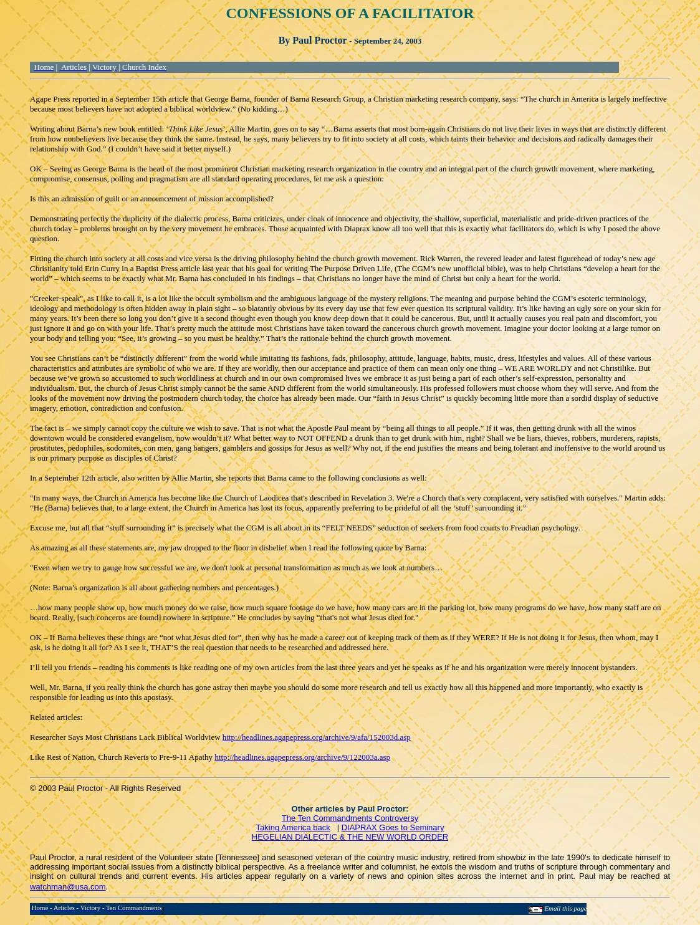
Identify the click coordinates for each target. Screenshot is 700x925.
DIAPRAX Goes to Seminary (393, 827)
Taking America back (293, 827)
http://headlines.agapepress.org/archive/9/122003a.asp (302, 757)
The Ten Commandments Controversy (350, 818)
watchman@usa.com (68, 886)
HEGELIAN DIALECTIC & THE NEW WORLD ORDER (350, 836)
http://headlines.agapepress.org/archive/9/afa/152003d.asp (317, 737)
